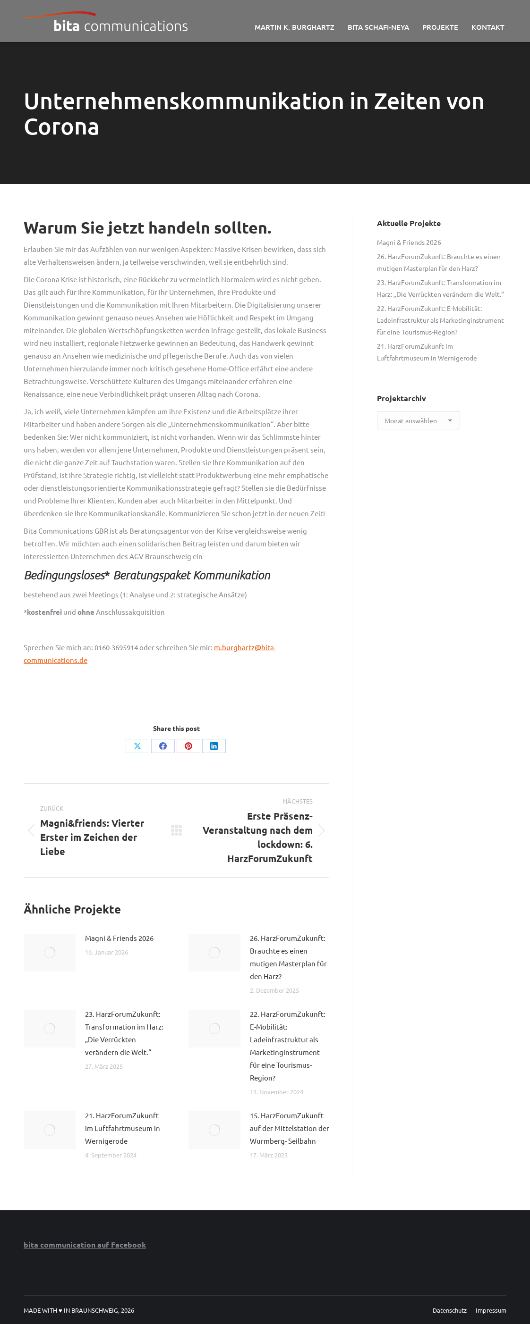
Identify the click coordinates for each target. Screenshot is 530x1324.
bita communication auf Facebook (85, 1244)
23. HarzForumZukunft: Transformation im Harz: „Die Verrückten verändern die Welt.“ (124, 1032)
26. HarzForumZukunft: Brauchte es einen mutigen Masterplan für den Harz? (288, 956)
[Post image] (50, 953)
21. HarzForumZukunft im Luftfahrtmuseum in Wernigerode (122, 1128)
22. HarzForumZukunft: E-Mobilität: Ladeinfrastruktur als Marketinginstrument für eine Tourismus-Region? (287, 1045)
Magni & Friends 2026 (119, 937)
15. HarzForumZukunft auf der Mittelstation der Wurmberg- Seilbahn (289, 1128)
